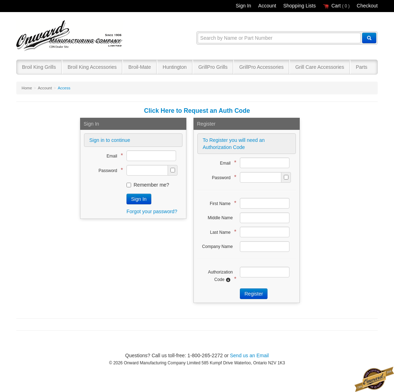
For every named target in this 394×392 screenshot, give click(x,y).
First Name (221, 203)
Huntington (175, 67)
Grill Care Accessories (319, 67)
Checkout (367, 6)
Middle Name (220, 217)
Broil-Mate (139, 67)
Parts (361, 67)
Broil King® (70, 36)
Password (108, 170)
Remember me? (147, 185)
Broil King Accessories (92, 67)
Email (113, 156)
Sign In (243, 6)
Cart (336, 6)
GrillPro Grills (212, 67)
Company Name (217, 246)
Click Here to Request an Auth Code (197, 110)
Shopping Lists (299, 6)
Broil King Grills (39, 67)
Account (267, 6)
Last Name (221, 232)
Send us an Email (249, 355)
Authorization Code (220, 276)
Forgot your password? (151, 211)
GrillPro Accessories (261, 67)
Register (253, 294)
